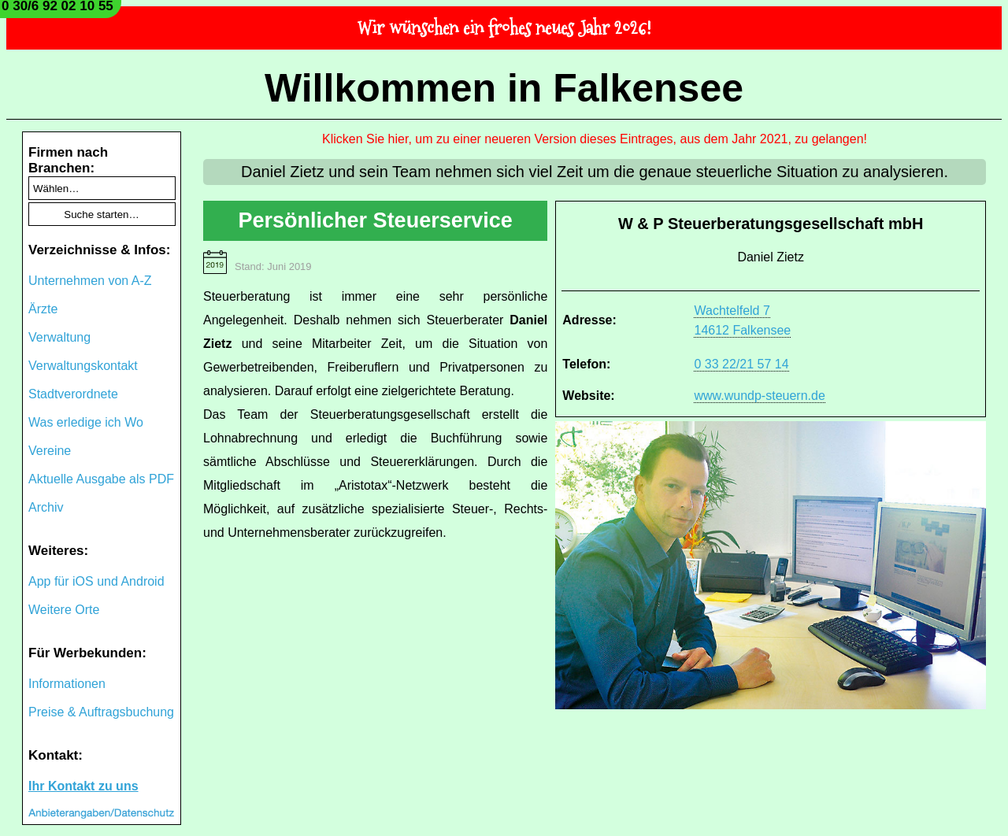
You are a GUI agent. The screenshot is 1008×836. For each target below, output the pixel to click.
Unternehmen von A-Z (90, 280)
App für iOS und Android (96, 581)
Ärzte (42, 309)
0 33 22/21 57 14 (741, 364)
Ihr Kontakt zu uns (83, 786)
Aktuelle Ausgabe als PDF (101, 479)
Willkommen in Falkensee (504, 88)
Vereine (49, 450)
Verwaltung (59, 337)
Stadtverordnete (73, 394)
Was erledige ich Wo (85, 422)
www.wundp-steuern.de (759, 395)
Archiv (45, 507)
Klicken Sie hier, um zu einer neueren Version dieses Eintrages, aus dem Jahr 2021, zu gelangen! (594, 139)
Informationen (67, 683)
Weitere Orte (63, 609)
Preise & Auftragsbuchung (101, 712)
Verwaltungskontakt (83, 365)
